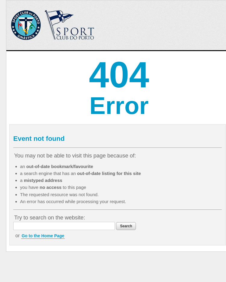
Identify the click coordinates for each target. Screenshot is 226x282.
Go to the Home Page (43, 235)
